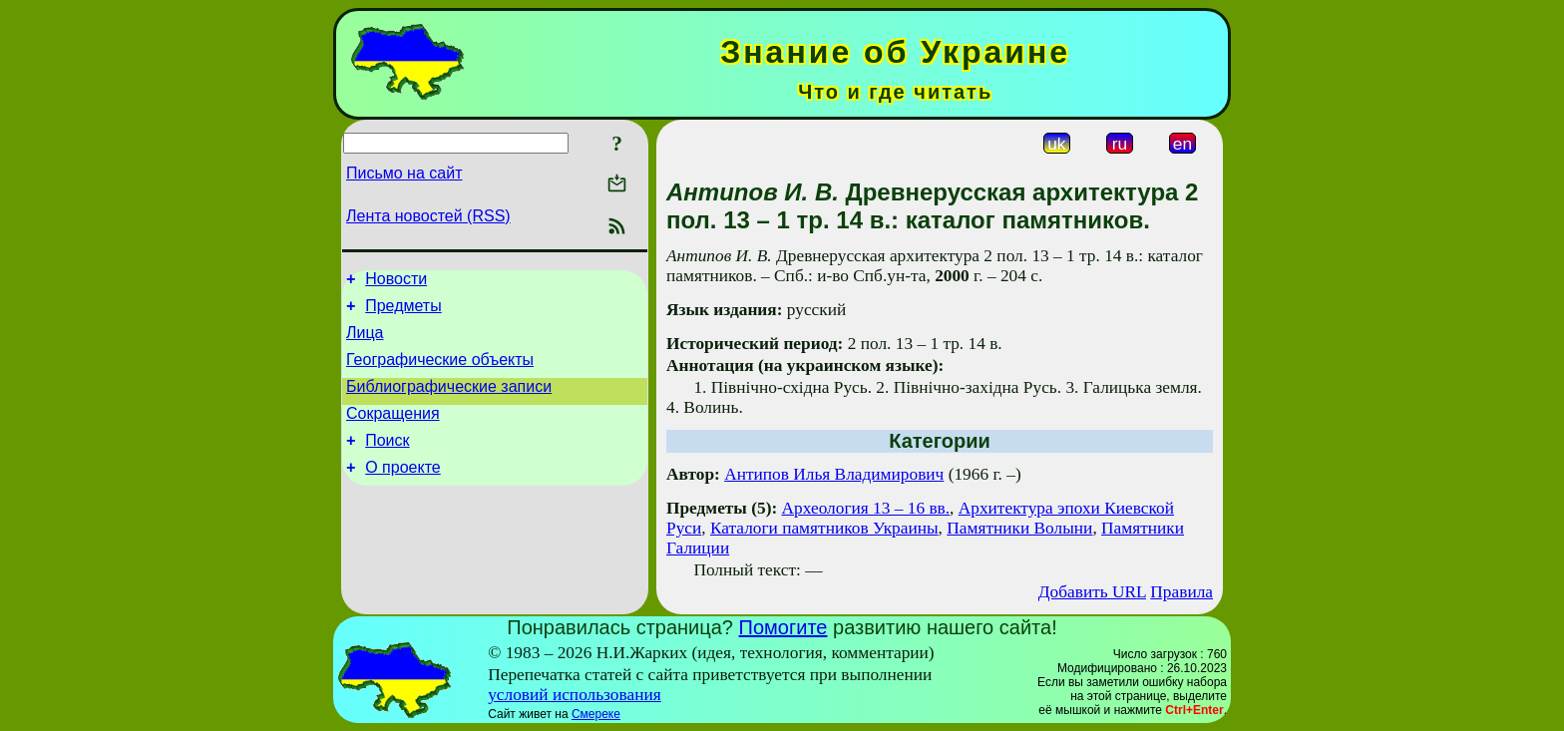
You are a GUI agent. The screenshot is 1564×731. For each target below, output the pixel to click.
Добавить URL (1092, 591)
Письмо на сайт (404, 173)
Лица (365, 341)
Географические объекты (440, 371)
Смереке (596, 714)
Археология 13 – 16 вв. (866, 508)
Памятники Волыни (1019, 528)
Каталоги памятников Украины (824, 528)
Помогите (783, 627)
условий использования (574, 694)
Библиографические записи (449, 401)
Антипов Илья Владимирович (834, 474)
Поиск (387, 461)
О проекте (402, 491)
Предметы (403, 311)
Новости (396, 281)
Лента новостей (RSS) (428, 215)
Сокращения (393, 431)
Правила (1181, 591)
